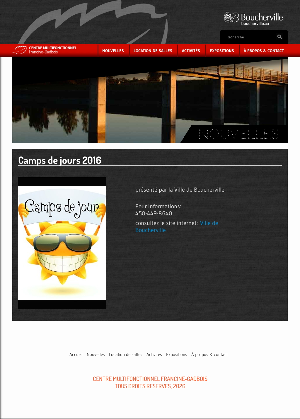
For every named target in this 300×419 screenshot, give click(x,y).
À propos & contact (264, 50)
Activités (191, 50)
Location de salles (153, 50)
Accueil (76, 354)
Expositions (222, 50)
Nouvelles (113, 50)
